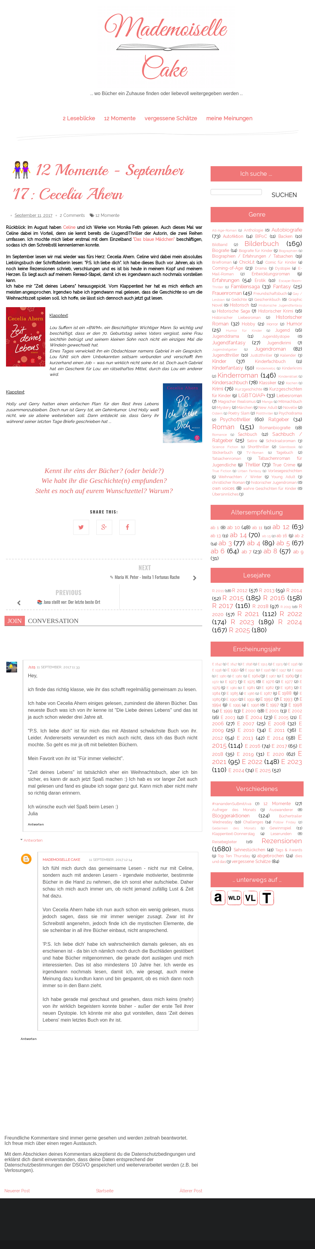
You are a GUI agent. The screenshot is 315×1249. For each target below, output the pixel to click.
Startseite (104, 1166)
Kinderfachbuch (270, 361)
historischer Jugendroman (274, 482)
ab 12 (281, 527)
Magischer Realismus (237, 401)
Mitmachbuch (290, 401)
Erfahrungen (225, 280)
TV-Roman (254, 453)
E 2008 (276, 723)
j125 (31, 642)
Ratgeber (278, 419)
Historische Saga (233, 311)
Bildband (219, 244)
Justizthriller (261, 355)
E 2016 (253, 746)
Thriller (252, 465)
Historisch (239, 305)
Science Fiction (225, 447)
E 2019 (245, 754)
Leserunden (281, 833)
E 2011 (276, 730)
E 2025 (263, 770)
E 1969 (288, 676)
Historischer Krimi (275, 311)
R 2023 (242, 622)
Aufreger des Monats (234, 809)
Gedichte (239, 299)
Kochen (292, 383)
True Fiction (221, 471)
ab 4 (254, 543)
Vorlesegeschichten (285, 471)
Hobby (248, 324)
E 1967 (271, 676)
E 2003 (228, 717)
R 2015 (233, 598)
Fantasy (282, 286)
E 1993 (286, 699)
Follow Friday (284, 822)
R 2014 (294, 590)
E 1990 (232, 699)
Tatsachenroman (226, 458)
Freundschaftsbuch (270, 293)
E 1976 (268, 681)
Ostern (217, 413)
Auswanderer (281, 809)
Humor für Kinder (244, 330)
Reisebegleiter (224, 842)
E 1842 (217, 664)
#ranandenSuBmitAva (231, 803)
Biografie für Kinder (256, 250)
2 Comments (72, 215)
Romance (219, 435)
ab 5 (283, 543)
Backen (285, 236)
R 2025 (239, 630)
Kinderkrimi (292, 368)
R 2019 (285, 607)
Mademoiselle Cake (61, 835)
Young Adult (283, 477)
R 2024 (290, 622)
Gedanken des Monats (234, 828)
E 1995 (235, 705)
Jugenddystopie (276, 336)
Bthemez (200, 1228)
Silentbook (287, 447)
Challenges (253, 822)
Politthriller (264, 413)
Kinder (219, 361)
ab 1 (215, 527)
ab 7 (247, 552)
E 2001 (272, 710)
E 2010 (246, 730)
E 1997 (272, 704)
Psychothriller (235, 419)
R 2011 (218, 591)
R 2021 (248, 614)
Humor (294, 324)
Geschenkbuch (267, 299)
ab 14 (238, 535)
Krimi (217, 389)
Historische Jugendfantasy (280, 305)
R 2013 (266, 590)
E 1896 (247, 664)
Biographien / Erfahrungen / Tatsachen (252, 256)
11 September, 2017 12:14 (110, 835)
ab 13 (216, 535)
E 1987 (266, 693)
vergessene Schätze (171, 118)
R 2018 (260, 606)
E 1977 (287, 681)
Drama (261, 268)
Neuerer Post (17, 1166)
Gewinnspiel (280, 828)
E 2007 (245, 723)
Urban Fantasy (249, 471)
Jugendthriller (225, 355)
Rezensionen (282, 841)
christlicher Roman (228, 482)
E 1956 (266, 670)
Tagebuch (284, 452)
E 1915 (262, 664)
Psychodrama (290, 413)
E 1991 (249, 699)
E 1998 (295, 704)
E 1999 (226, 710)
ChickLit (246, 262)
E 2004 (253, 717)
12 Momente (120, 118)
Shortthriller (258, 447)
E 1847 (232, 664)
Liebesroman (289, 395)
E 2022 (252, 761)
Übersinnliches (225, 494)
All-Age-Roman (224, 230)
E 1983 (286, 687)
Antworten (36, 799)
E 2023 (291, 761)
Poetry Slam (239, 413)
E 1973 (231, 681)
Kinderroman (238, 375)
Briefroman (222, 262)
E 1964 (254, 676)
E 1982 (268, 687)
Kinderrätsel (287, 376)
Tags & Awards (288, 850)
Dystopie (282, 268)
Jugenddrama (225, 336)
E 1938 (217, 670)
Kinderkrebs (265, 368)
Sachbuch (247, 434)
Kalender (288, 355)
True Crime (284, 465)
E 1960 (221, 676)
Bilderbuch (261, 243)
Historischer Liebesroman (236, 317)
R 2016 (274, 598)
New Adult (267, 407)
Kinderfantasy (227, 368)
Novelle (290, 407)
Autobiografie (287, 230)
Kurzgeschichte (248, 389)
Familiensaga (245, 286)
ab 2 (299, 535)
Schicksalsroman (281, 441)
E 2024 (236, 770)
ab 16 (282, 535)
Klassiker (267, 382)
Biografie (220, 250)
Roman (223, 427)
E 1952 (250, 670)
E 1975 (249, 681)
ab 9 (298, 552)
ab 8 (270, 551)
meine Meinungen (229, 118)
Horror (272, 324)
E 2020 (275, 754)
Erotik (260, 280)
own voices (223, 488)
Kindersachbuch (230, 382)
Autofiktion (233, 236)
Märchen (245, 407)
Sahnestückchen (249, 849)
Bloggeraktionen (231, 816)
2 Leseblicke (79, 118)
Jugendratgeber (224, 349)
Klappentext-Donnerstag (233, 833)
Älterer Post (191, 1166)
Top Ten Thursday (234, 856)
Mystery (224, 407)
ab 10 (233, 527)
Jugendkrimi (279, 342)
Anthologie (253, 230)
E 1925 (278, 664)
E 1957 (281, 670)
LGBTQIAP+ (252, 395)
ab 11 (257, 527)
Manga (267, 402)
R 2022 (291, 614)
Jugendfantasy (228, 343)
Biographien (288, 251)
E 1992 (266, 699)
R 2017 (222, 606)
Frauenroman (227, 293)
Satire (252, 441)
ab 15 (266, 536)
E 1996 (253, 705)
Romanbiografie (275, 427)
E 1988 (285, 693)
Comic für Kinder (281, 262)
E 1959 (297, 670)
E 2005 (281, 717)
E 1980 (231, 688)
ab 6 (218, 551)
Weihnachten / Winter (240, 477)
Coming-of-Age (227, 268)
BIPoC (261, 236)
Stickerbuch (222, 452)
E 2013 (245, 738)
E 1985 (232, 693)
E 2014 (275, 738)
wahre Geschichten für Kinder (269, 488)
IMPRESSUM (157, 1236)
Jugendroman (270, 349)
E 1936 (293, 664)
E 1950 (233, 670)
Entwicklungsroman (271, 273)
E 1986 (249, 693)
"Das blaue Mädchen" (154, 239)
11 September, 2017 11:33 (58, 642)
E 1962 (237, 676)
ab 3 (225, 543)
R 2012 (240, 590)
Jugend (282, 330)
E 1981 (249, 687)
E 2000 (249, 710)
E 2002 (295, 710)
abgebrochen (270, 855)
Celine (69, 228)
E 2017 (279, 746)
